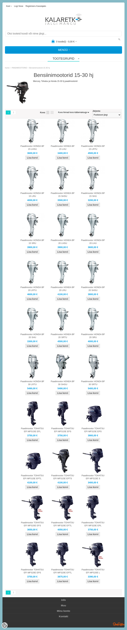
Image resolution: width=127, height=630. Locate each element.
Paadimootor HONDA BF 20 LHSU (63, 241)
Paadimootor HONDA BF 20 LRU (63, 288)
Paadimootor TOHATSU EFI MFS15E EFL (32, 430)
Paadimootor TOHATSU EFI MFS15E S (93, 477)
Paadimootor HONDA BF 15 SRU (32, 241)
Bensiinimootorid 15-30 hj (39, 68)
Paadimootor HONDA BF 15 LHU (63, 147)
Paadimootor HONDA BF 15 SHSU (63, 194)
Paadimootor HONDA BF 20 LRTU (32, 288)
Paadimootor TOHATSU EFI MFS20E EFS (32, 524)
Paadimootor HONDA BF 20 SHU (32, 336)
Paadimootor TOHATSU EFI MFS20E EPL (93, 524)
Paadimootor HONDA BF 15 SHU (93, 194)
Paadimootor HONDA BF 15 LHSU (32, 147)
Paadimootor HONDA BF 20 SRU (93, 336)
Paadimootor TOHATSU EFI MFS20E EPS (32, 571)
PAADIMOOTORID (19, 68)
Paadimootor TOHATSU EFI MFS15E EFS (62, 430)
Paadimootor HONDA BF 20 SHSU (93, 288)
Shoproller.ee (119, 624)
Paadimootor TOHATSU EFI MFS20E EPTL (62, 571)
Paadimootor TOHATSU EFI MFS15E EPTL (32, 477)
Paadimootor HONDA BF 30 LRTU (32, 383)
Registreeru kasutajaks (35, 6)
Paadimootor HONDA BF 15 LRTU (93, 147)
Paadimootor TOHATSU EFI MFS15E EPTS (62, 477)
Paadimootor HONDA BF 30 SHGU (63, 383)
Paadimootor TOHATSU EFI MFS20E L (93, 571)
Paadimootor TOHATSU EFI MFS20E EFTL (62, 524)
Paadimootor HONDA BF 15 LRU (32, 194)
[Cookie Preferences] (5, 625)
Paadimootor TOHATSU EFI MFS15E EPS (93, 430)
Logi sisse (18, 6)
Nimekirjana (47, 112)
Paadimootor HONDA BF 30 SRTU (93, 383)
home (7, 68)
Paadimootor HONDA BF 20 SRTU (63, 336)
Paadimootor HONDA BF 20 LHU (93, 241)
